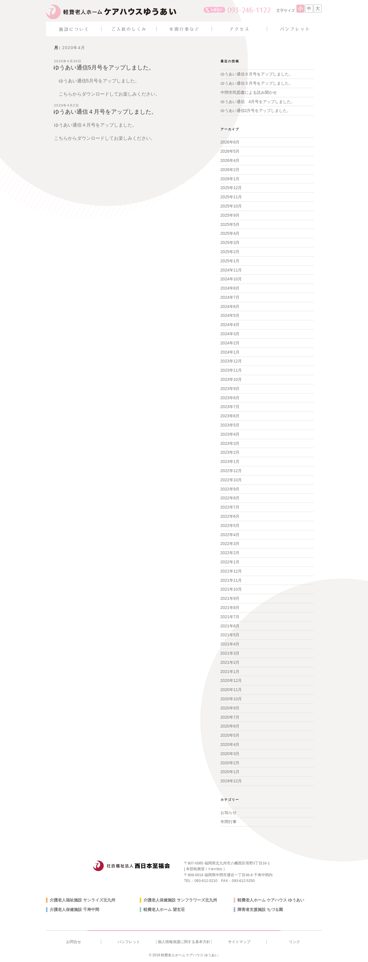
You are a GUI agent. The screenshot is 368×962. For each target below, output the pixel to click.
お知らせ (229, 812)
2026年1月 (230, 179)
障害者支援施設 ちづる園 (260, 909)
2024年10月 (231, 279)
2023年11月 (231, 370)
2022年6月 (230, 516)
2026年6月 (230, 142)
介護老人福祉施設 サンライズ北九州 (82, 900)
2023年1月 (230, 461)
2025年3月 (230, 242)
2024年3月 (230, 333)
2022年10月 (231, 480)
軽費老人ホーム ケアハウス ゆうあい (270, 900)
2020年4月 (230, 744)
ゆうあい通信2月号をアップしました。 (256, 110)
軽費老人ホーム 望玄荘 (164, 909)
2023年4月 (230, 434)
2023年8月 (230, 397)
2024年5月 (230, 315)
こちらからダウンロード (84, 94)
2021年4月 (230, 644)
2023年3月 (230, 443)
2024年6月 (230, 306)
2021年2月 (230, 662)
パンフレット (129, 942)
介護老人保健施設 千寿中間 (74, 909)
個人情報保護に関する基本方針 (184, 942)
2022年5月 (230, 525)
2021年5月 (230, 635)
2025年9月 (230, 215)
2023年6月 (230, 416)
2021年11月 (231, 580)
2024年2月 (230, 343)
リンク (294, 942)
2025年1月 (230, 261)
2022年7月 (230, 507)
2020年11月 (231, 689)
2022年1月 (230, 562)
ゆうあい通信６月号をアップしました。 (257, 74)
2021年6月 (230, 626)
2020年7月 (230, 717)
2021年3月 (230, 653)
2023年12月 (231, 361)
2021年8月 (230, 607)
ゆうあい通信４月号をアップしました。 (105, 111)
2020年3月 (230, 753)
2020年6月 (230, 726)
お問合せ (73, 942)
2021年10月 (231, 589)
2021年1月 (230, 671)
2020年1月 (230, 771)
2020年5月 (230, 735)
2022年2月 (230, 552)
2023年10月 (231, 379)
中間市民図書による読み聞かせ (249, 92)
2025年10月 (231, 206)
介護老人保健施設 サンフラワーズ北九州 (180, 900)
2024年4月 (230, 324)
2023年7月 (230, 406)
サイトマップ (239, 942)
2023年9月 (230, 388)
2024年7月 (230, 297)
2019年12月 (231, 781)
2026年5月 (230, 151)
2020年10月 (231, 699)
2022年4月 (230, 534)
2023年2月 (230, 452)
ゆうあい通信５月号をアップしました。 (257, 83)
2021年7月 (230, 616)
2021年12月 (231, 571)
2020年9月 (230, 708)
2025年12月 (231, 187)
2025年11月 (231, 197)
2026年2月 (230, 169)
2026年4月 (230, 160)
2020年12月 (231, 680)
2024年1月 (230, 352)
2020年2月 (230, 763)
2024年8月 (230, 288)
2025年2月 (230, 251)
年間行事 (229, 821)
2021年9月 (230, 598)
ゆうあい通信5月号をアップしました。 (103, 67)
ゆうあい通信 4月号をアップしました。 (258, 101)
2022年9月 (230, 489)
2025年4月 (230, 233)
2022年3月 (230, 543)
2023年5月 (230, 425)
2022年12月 (231, 470)
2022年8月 (230, 498)
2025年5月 (230, 224)
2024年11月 (231, 270)
